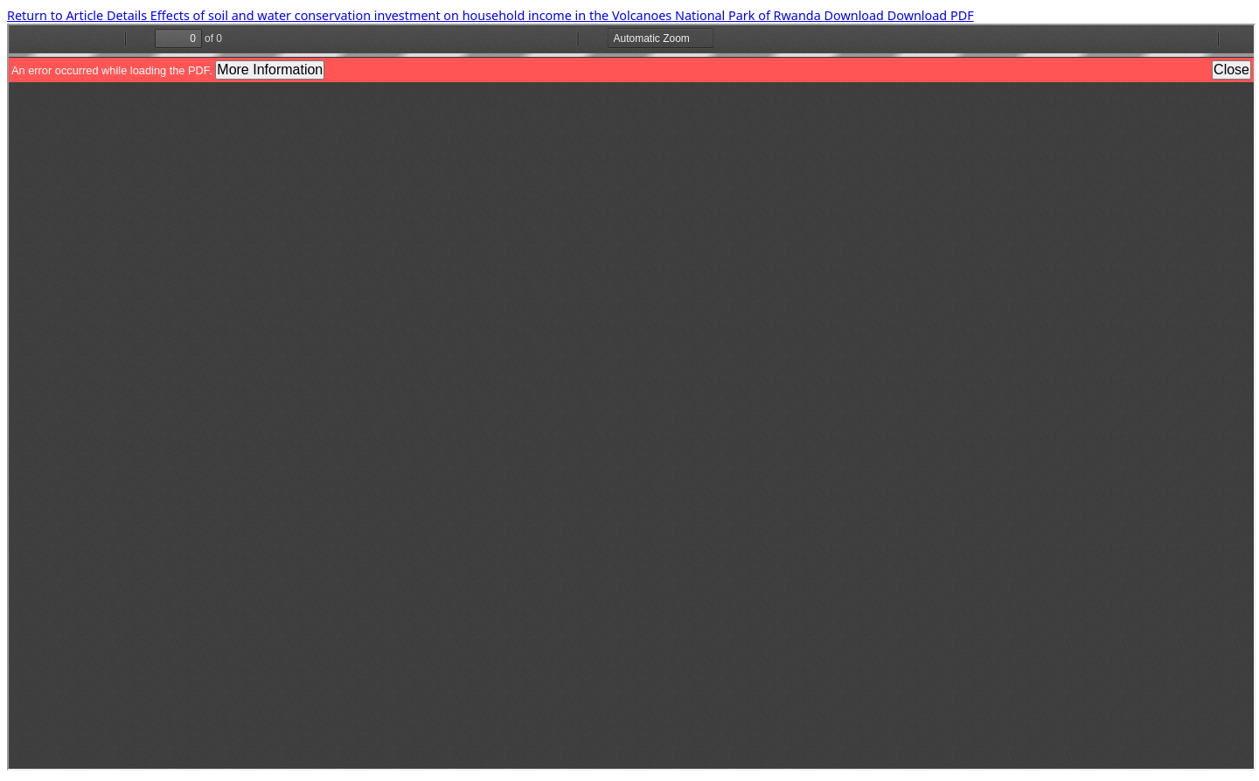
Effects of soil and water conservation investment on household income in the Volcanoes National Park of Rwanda (487, 15)
